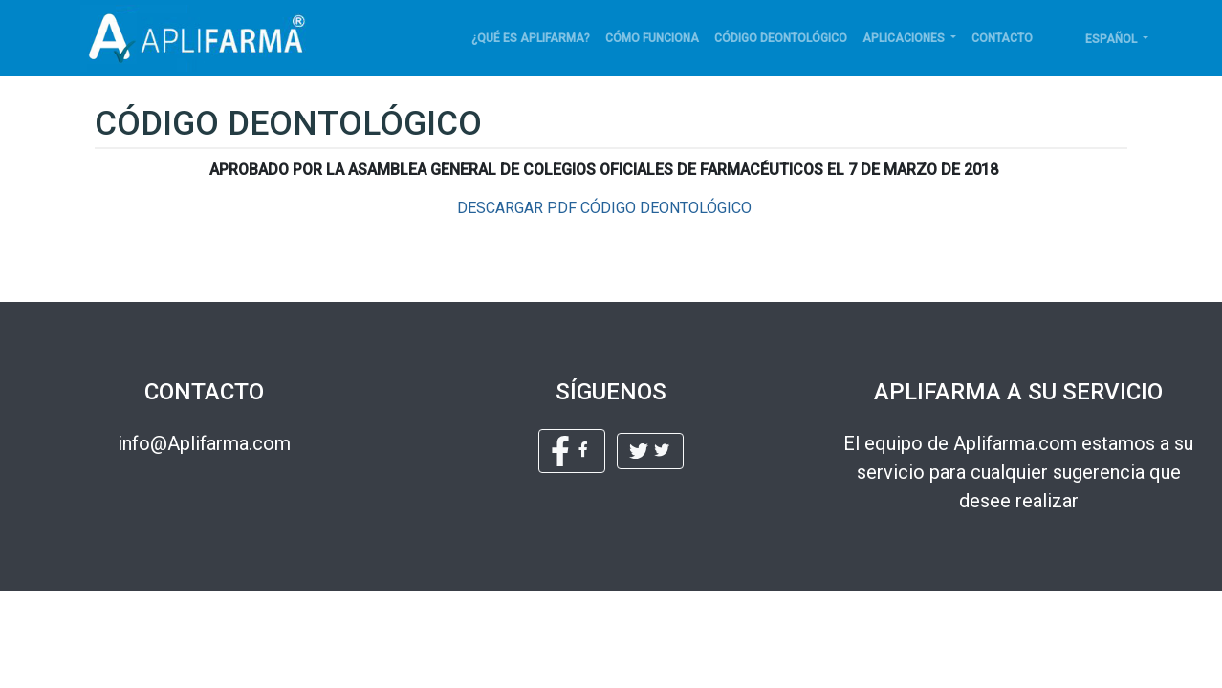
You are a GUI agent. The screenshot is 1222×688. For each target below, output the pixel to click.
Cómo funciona (652, 38)
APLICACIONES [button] (905, 38)
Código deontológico (780, 38)
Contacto (1002, 38)
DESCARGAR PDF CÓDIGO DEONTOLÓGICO (604, 208)
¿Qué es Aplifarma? (530, 38)
